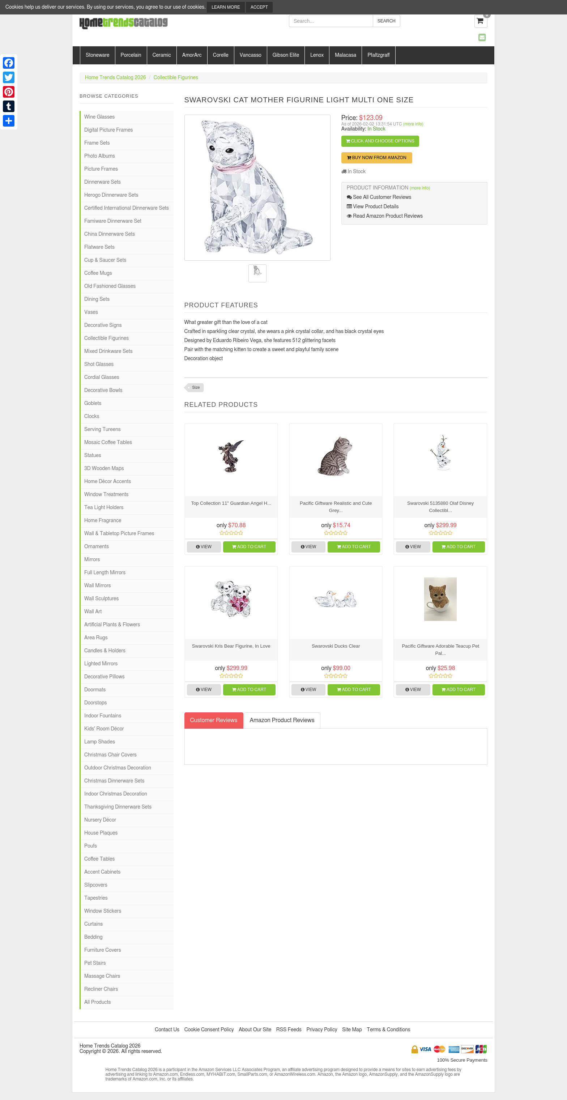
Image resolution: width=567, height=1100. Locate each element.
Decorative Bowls (103, 390)
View (204, 547)
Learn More (226, 7)
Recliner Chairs (101, 989)
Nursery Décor (100, 820)
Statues (92, 455)
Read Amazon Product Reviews (385, 216)
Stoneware (98, 55)
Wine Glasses (99, 117)
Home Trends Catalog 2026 (115, 77)
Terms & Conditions (388, 1029)
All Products (97, 1002)
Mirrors (92, 559)
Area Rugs (96, 637)
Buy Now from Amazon (376, 157)
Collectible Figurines (176, 77)
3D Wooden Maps (104, 468)
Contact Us (167, 1029)
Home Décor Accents (107, 481)
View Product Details (373, 206)
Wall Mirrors (97, 585)
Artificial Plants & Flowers (112, 624)
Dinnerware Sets (102, 182)
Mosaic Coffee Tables (108, 442)
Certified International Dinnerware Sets (126, 208)
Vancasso (250, 55)
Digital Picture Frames (108, 130)
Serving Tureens (102, 429)
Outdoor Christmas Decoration (117, 768)
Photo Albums (99, 156)
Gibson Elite (286, 55)
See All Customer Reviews (379, 197)
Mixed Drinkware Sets (108, 351)
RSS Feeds (289, 1029)
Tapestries (96, 898)
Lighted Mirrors (101, 663)
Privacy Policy (321, 1029)
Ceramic (162, 55)
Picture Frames (101, 169)
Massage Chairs (102, 976)
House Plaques (101, 833)
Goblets (92, 403)
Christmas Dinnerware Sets (114, 781)
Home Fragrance (103, 520)
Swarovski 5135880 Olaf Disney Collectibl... (440, 506)
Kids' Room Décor (104, 729)
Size (196, 387)
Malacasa (345, 55)
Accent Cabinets (102, 872)
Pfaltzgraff (378, 55)
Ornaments (96, 546)
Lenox (317, 55)
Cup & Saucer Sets (105, 260)
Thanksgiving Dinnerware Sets (118, 807)
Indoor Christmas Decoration (115, 794)
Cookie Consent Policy (209, 1029)
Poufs (90, 846)
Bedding (93, 937)
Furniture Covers (102, 950)
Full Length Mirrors (104, 572)
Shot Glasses (99, 364)
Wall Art (93, 611)
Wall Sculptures (101, 598)
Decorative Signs (103, 325)
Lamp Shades (99, 742)
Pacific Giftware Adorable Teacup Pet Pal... (440, 649)
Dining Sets (97, 299)
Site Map (352, 1029)
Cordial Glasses (101, 377)
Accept (259, 7)
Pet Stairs (95, 963)
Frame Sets (97, 143)
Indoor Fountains (102, 716)
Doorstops (95, 702)
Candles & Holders (104, 650)
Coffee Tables (99, 859)
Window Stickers (102, 911)
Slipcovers (95, 885)
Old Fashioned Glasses (110, 286)
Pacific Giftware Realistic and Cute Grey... (336, 506)
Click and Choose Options (380, 141)
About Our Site (255, 1029)
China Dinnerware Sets (109, 234)
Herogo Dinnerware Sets (111, 195)
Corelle (221, 55)
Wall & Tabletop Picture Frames (119, 533)
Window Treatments (106, 494)
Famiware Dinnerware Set (112, 221)
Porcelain (131, 55)
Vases (91, 312)
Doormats (95, 689)
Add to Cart (249, 547)
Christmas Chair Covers (110, 755)
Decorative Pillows (104, 676)
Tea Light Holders (103, 507)
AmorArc (192, 55)
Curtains (93, 924)
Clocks (91, 416)
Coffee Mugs (98, 273)
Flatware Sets (99, 247)
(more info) (413, 124)
